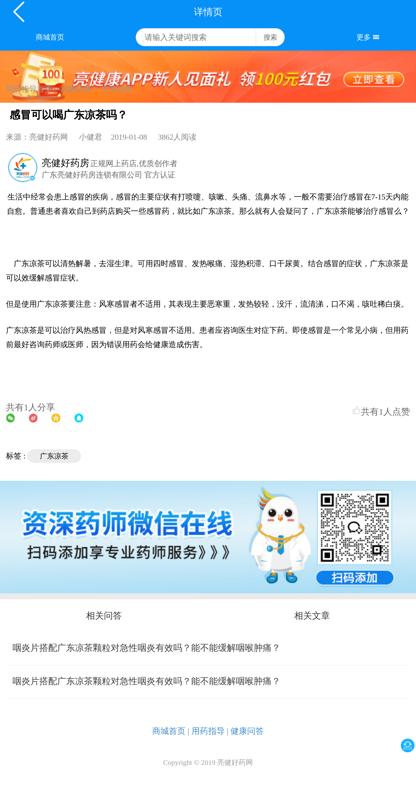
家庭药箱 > (78, 89)
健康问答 (247, 731)
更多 (363, 37)
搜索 (270, 37)
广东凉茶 (54, 456)
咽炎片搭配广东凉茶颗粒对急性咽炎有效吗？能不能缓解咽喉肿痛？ (147, 648)
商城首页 (50, 37)
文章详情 (116, 89)
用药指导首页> (31, 89)
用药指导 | (210, 731)
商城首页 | (170, 731)
